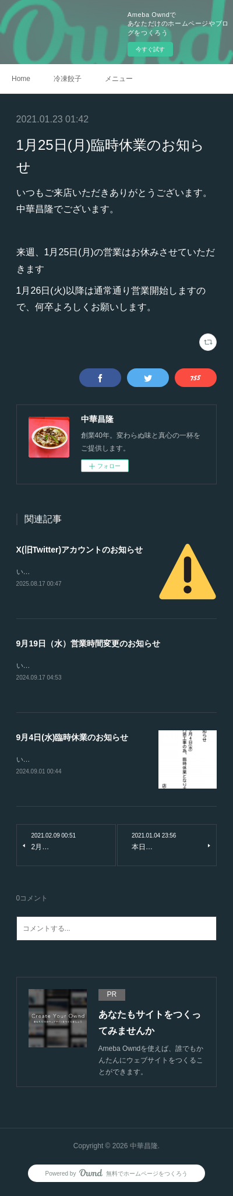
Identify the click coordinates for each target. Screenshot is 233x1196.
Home (21, 79)
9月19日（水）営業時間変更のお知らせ (88, 644)
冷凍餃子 (68, 79)
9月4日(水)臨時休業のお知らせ (72, 738)
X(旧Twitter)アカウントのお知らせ (79, 549)
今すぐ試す (150, 49)
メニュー (119, 79)
